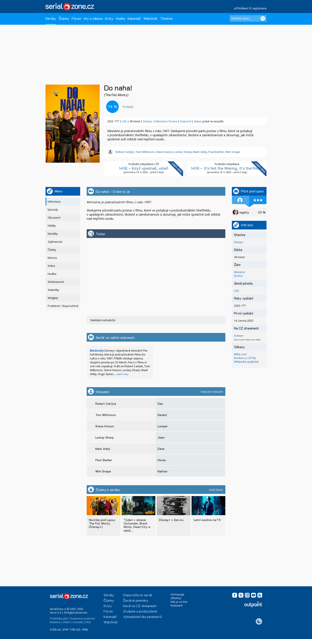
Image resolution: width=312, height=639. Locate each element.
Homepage (177, 594)
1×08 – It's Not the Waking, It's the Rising (227, 168)
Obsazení (54, 218)
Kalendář (134, 18)
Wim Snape (232, 152)
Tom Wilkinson (144, 152)
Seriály (51, 18)
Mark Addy (200, 152)
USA (124, 121)
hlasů (127, 107)
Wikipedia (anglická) (246, 362)
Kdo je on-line (179, 602)
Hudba (120, 18)
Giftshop (176, 598)
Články (64, 18)
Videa (51, 266)
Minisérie (161, 121)
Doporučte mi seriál (137, 595)
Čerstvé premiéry (135, 600)
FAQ (88, 622)
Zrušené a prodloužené (140, 611)
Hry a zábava (93, 18)
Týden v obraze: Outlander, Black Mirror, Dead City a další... (137, 525)
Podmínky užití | (60, 618)
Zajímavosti (55, 242)
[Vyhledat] (262, 18)
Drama (173, 121)
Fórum (76, 18)
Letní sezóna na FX (207, 520)
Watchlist (150, 18)
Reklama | (56, 622)
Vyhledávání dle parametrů (142, 616)
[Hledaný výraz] (248, 18)
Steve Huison (164, 152)
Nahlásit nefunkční (103, 320)
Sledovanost (56, 282)
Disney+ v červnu (171, 520)
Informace (54, 202)
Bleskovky (96, 351)
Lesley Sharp (183, 152)
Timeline (166, 18)
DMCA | (68, 622)
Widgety (53, 298)
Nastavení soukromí (82, 618)
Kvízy (109, 18)
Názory (52, 258)
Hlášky (52, 226)
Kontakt (78, 622)
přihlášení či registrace (250, 8)
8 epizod (185, 121)
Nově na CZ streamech (139, 605)
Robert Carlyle (124, 152)
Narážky (53, 234)
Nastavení (177, 605)
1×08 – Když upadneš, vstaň (143, 168)
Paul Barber (216, 152)
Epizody (53, 210)
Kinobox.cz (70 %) (245, 358)
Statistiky (53, 290)
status (197, 121)
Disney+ (148, 121)
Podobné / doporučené (63, 306)
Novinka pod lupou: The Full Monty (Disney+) (102, 523)
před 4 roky (122, 374)
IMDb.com (240, 354)
